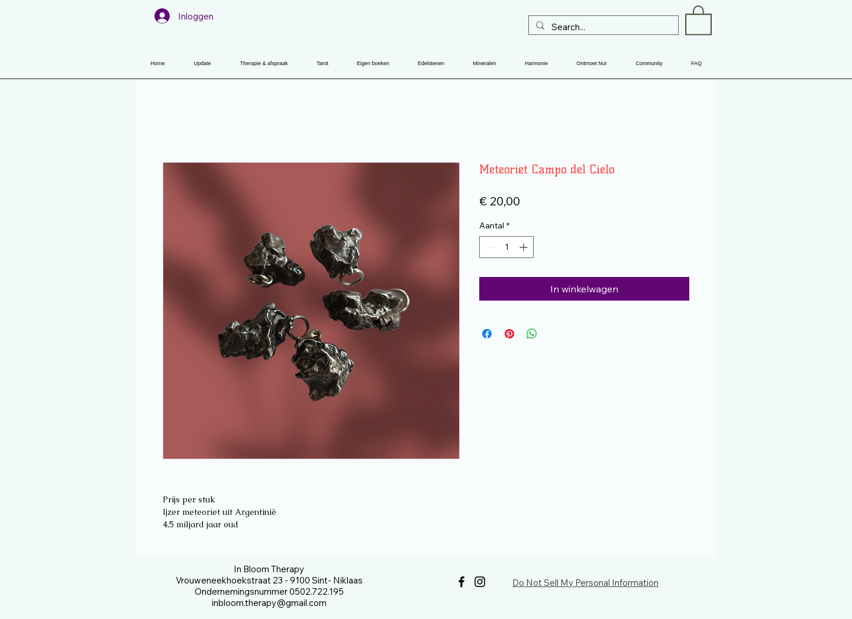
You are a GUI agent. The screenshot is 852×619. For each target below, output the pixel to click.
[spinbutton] (506, 247)
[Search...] (602, 27)
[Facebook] (461, 582)
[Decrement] (488, 247)
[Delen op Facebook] (487, 334)
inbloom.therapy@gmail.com (269, 602)
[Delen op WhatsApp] (532, 334)
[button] (698, 20)
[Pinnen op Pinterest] (509, 334)
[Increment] (524, 247)
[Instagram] (480, 582)
